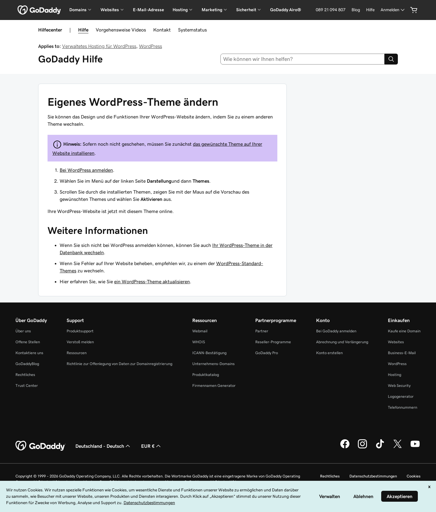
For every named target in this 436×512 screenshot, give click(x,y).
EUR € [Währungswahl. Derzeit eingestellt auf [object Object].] (151, 446)
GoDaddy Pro (266, 353)
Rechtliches (25, 375)
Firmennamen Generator (214, 385)
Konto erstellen (329, 353)
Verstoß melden (80, 342)
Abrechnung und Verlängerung (342, 342)
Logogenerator (401, 396)
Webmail (199, 331)
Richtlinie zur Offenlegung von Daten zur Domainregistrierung (119, 364)
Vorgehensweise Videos (121, 29)
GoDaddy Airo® (285, 10)
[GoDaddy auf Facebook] (344, 447)
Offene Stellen (27, 342)
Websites (396, 342)
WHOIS (198, 342)
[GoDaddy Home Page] (40, 446)
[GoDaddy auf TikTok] (380, 447)
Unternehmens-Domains (213, 364)
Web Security (399, 385)
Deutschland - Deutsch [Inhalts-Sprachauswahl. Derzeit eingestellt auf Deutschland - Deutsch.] (103, 446)
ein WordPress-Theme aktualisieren (152, 281)
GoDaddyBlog (27, 364)
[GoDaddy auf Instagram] (362, 447)
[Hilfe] (370, 9)
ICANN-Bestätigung (209, 353)
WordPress (150, 46)
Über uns (23, 331)
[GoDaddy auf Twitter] (397, 447)
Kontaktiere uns (29, 353)
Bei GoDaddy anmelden (336, 331)
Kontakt (162, 29)
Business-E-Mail (402, 353)
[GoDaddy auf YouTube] (415, 447)
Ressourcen (77, 353)
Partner (261, 331)
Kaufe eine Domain (404, 331)
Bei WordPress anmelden (86, 170)
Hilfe (83, 29)
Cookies (414, 476)
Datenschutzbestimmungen (373, 476)
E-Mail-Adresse (148, 10)
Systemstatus (192, 29)
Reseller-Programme (273, 342)
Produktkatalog (205, 375)
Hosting (394, 375)
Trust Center (26, 385)
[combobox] (302, 59)
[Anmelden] (393, 9)
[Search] (391, 59)
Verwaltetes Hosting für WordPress (99, 46)
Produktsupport (80, 331)
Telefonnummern (402, 407)
